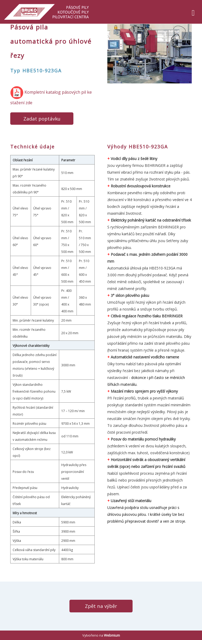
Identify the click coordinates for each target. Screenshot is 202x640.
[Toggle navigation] (193, 12)
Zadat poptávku (41, 118)
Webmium (112, 635)
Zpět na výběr (101, 606)
